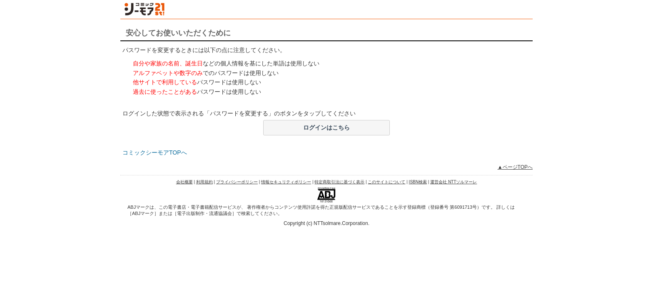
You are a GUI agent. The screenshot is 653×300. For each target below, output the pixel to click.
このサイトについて (386, 182)
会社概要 (184, 182)
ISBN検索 (418, 182)
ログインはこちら (326, 127)
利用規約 (204, 182)
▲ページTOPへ (515, 167)
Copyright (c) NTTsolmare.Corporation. (326, 223)
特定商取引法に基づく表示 (339, 182)
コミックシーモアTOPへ (154, 152)
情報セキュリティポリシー (286, 182)
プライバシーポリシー (237, 182)
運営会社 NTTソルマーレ (453, 182)
